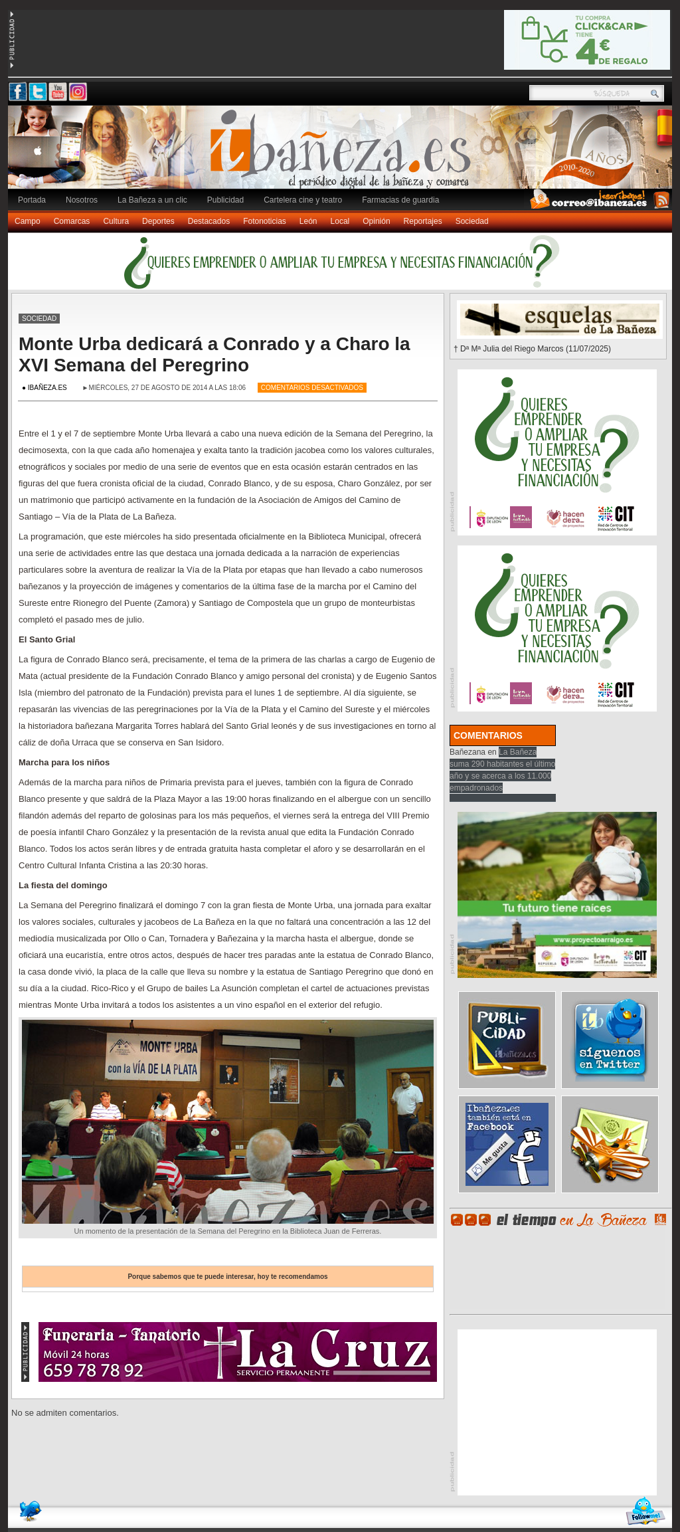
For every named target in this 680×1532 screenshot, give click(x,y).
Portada (32, 200)
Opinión (376, 221)
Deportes (158, 221)
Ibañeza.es (343, 154)
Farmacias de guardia (400, 200)
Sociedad (472, 221)
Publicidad (225, 200)
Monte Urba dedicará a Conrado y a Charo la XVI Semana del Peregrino (214, 354)
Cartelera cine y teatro (303, 200)
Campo (28, 221)
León (308, 221)
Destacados (209, 221)
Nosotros (82, 200)
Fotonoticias (264, 221)
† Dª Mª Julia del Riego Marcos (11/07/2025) (532, 348)
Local (340, 221)
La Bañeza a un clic (152, 200)
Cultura (116, 221)
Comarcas (72, 221)
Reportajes (423, 221)
